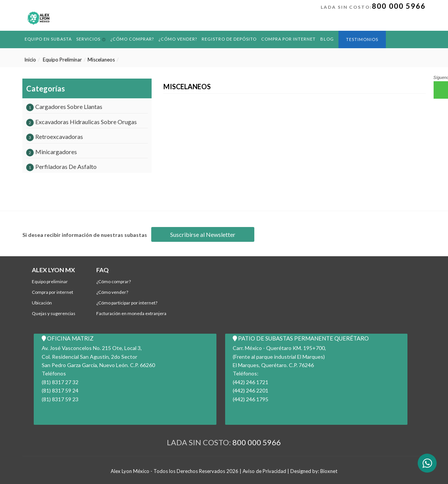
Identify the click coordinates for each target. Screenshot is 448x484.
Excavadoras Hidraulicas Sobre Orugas (81, 121)
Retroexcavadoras (54, 136)
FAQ (102, 269)
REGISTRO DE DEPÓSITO (229, 38)
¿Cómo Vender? (177, 38)
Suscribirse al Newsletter (202, 234)
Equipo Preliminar (62, 60)
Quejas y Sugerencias (53, 313)
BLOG (327, 38)
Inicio (30, 60)
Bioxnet (328, 471)
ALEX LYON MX (53, 269)
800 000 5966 (399, 6)
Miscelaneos (101, 60)
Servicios (88, 38)
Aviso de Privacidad (264, 471)
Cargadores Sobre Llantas (64, 106)
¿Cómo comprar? (132, 38)
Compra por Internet (288, 38)
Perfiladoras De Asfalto (61, 166)
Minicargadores (51, 151)
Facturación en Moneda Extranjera (131, 313)
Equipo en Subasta (48, 38)
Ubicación (42, 303)
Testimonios (362, 39)
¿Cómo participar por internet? (126, 303)
